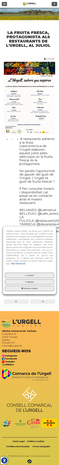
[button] (16, 301)
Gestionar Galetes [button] (29, 288)
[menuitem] (19, 441)
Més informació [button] (18, 263)
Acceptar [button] (29, 275)
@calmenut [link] (47, 210)
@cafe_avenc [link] (48, 213)
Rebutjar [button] (29, 282)
